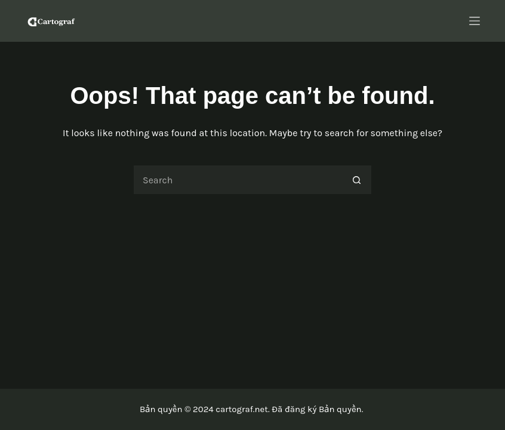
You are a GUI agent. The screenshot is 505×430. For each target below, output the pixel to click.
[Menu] (474, 21)
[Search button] (357, 180)
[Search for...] (237, 180)
